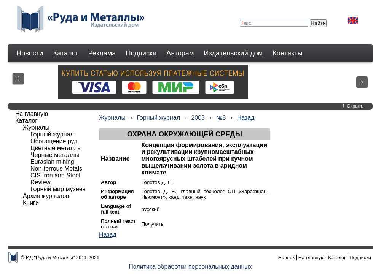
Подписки (141, 53)
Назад (246, 117)
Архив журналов (46, 196)
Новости (29, 53)
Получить (152, 224)
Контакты (288, 53)
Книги (31, 203)
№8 (221, 117)
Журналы (112, 117)
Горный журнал (158, 117)
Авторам (180, 53)
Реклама (102, 53)
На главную (31, 114)
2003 (198, 117)
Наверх (286, 257)
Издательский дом (233, 53)
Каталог (65, 53)
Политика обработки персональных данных (190, 266)
